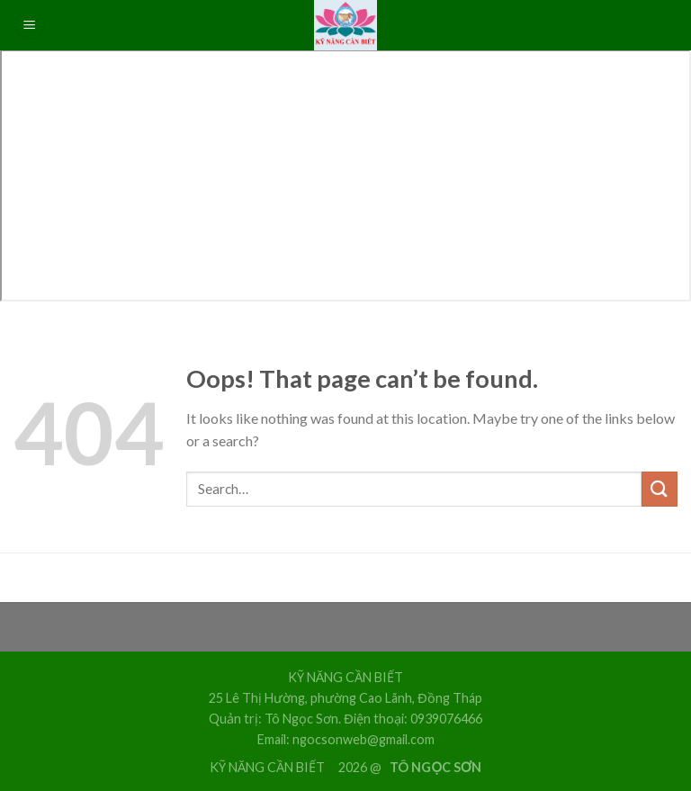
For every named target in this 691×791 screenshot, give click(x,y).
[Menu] (29, 25)
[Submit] (660, 489)
